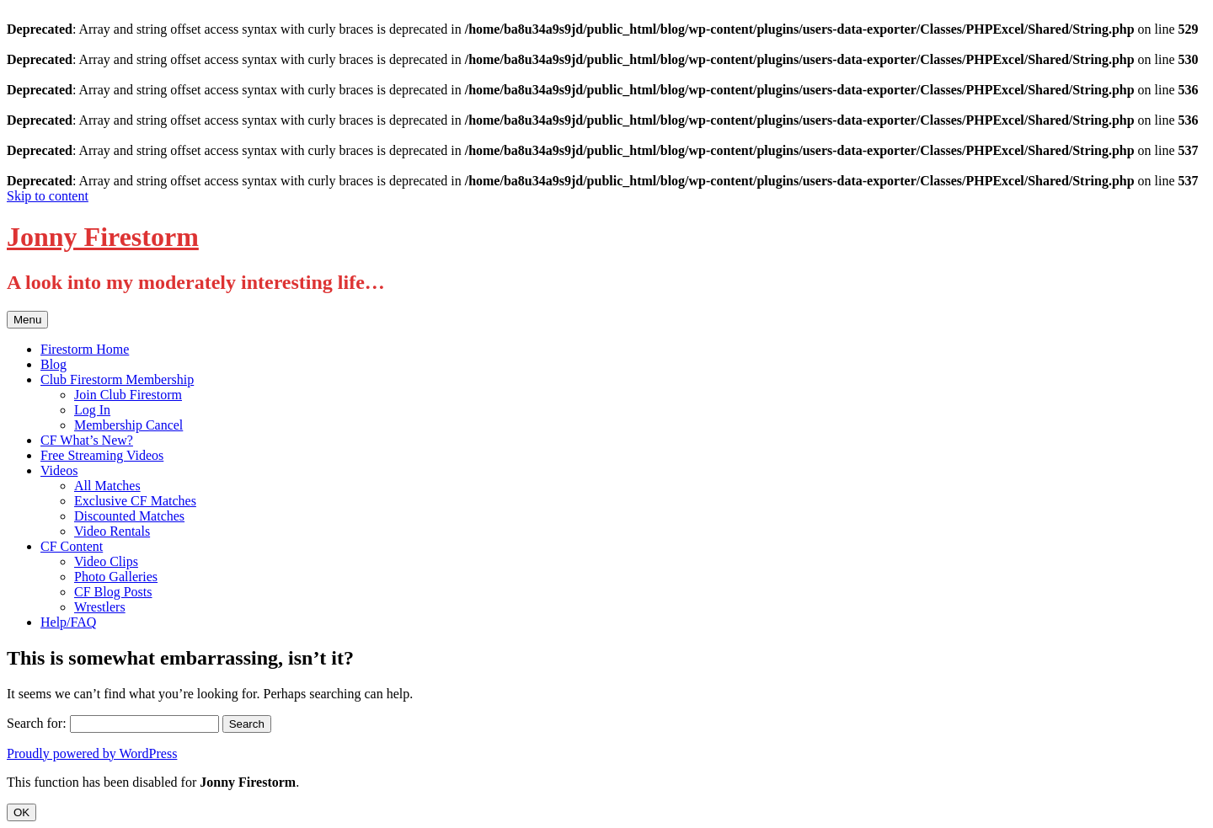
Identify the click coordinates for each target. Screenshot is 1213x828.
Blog (53, 364)
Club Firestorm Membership (117, 379)
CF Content (71, 546)
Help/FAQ (68, 622)
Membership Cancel (128, 425)
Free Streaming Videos (101, 455)
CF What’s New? (86, 440)
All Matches (107, 485)
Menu (27, 319)
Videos (58, 470)
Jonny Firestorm (103, 237)
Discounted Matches (129, 516)
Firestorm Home (84, 349)
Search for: (37, 723)
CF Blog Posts (113, 592)
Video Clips (106, 561)
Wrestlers (100, 607)
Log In (92, 410)
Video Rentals (112, 531)
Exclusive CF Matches (135, 501)
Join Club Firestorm (128, 394)
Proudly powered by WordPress (92, 753)
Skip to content (47, 196)
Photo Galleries (116, 576)
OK (21, 812)
